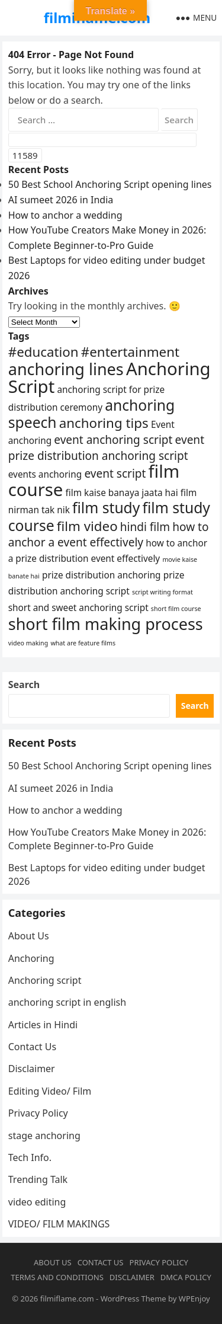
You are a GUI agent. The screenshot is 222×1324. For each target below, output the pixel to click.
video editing (37, 1201)
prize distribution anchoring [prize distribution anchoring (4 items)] (101, 575)
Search (24, 684)
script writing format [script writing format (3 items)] (162, 592)
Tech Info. (30, 1157)
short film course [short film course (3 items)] (176, 609)
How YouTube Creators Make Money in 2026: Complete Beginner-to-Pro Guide (107, 839)
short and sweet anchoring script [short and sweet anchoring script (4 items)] (78, 607)
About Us (28, 935)
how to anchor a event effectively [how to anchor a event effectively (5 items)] (108, 535)
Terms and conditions (57, 1277)
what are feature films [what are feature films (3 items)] (82, 643)
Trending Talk (37, 1179)
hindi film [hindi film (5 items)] (145, 527)
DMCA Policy (185, 1277)
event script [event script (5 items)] (115, 473)
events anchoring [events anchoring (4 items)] (45, 474)
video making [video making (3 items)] (28, 643)
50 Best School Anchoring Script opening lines (110, 184)
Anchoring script (45, 980)
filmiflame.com (67, 1298)
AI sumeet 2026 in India (61, 199)
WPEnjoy (194, 1298)
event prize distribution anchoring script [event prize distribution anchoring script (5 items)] (106, 447)
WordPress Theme (133, 1298)
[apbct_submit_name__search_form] (25, 155)
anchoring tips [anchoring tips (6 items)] (104, 423)
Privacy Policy (38, 1113)
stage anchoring (44, 1135)
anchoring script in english (67, 1002)
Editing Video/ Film (50, 1091)
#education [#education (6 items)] (43, 352)
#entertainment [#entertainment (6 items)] (130, 352)
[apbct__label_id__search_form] (102, 140)
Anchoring (31, 958)
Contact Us (32, 1046)
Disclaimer (31, 1068)
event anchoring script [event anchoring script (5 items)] (113, 439)
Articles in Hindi (43, 1024)
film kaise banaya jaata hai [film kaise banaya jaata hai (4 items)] (122, 492)
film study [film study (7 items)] (106, 507)
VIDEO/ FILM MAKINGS (59, 1223)
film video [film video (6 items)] (87, 526)
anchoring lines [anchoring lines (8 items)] (66, 369)
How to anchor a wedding (65, 215)
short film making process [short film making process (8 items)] (105, 624)
